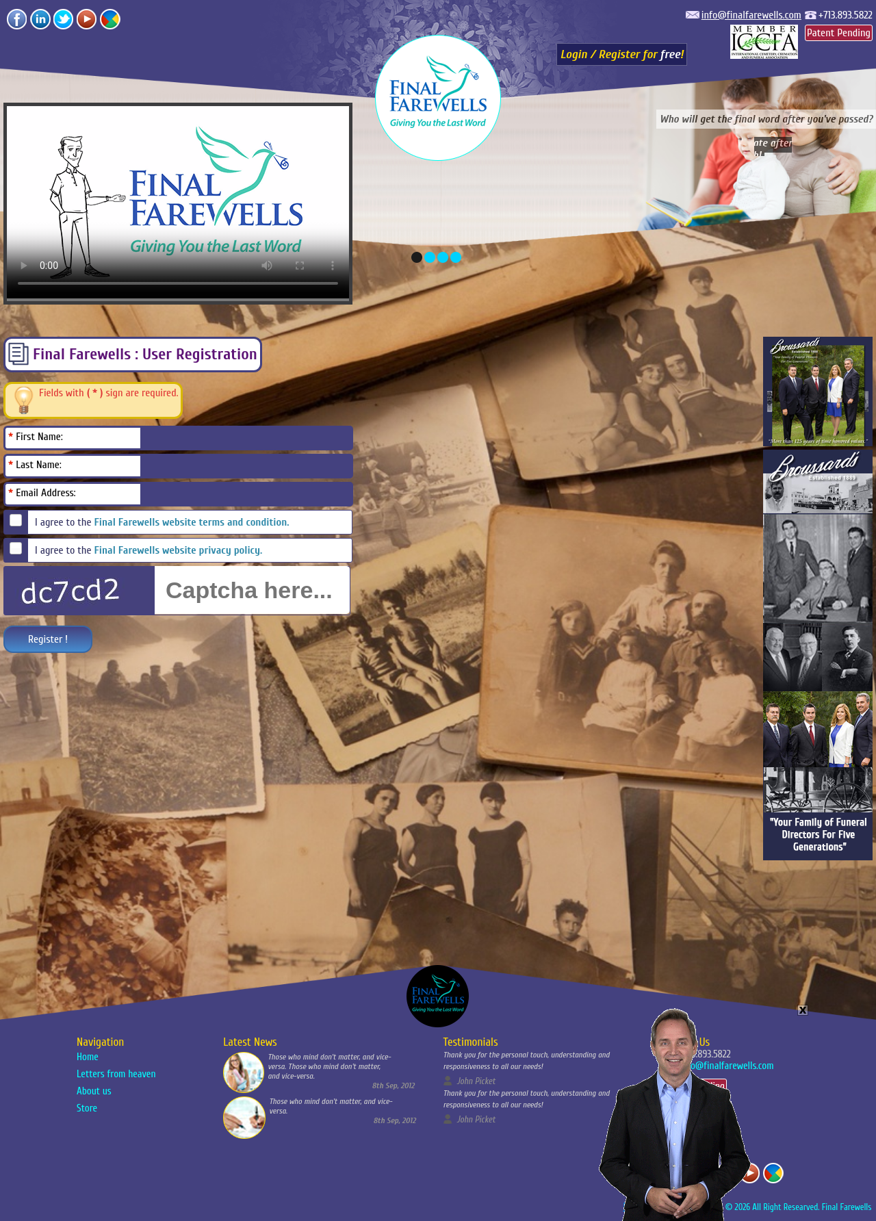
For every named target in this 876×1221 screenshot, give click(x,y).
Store (87, 1108)
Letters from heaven (116, 1074)
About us (94, 1091)
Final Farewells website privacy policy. (178, 550)
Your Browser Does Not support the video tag (674, 1111)
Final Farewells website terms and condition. (191, 522)
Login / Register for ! (622, 54)
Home (88, 1057)
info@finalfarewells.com (751, 15)
